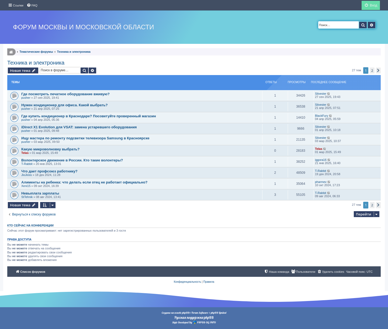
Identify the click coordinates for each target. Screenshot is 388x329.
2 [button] (372, 70)
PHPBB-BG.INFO (204, 322)
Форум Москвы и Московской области (83, 27)
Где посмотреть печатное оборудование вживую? (65, 94)
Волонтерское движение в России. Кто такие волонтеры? (72, 160)
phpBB (185, 312)
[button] (378, 70)
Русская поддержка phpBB (193, 317)
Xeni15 (25, 186)
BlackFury (321, 115)
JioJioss (26, 174)
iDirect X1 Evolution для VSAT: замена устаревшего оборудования (79, 127)
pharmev (321, 181)
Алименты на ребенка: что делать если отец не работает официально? (84, 182)
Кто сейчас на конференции (30, 225)
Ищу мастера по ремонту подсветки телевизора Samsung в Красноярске (85, 138)
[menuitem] (32, 5)
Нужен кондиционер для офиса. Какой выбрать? (64, 105)
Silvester (320, 93)
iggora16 (321, 159)
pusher (25, 97)
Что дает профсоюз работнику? (49, 171)
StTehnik (27, 197)
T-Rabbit (27, 163)
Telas (25, 152)
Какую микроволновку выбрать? (50, 149)
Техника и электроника (35, 63)
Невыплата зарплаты (40, 193)
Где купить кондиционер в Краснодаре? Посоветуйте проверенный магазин (88, 116)
